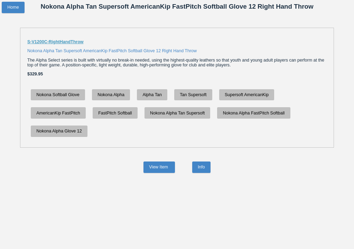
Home (13, 7)
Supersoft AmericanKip (247, 94)
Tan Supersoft (193, 94)
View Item (159, 167)
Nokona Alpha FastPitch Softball (254, 113)
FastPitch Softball (115, 113)
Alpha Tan (151, 94)
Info (201, 167)
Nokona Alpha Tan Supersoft (177, 113)
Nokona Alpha (110, 94)
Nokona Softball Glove (57, 94)
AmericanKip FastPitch (58, 113)
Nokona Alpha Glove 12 (59, 131)
